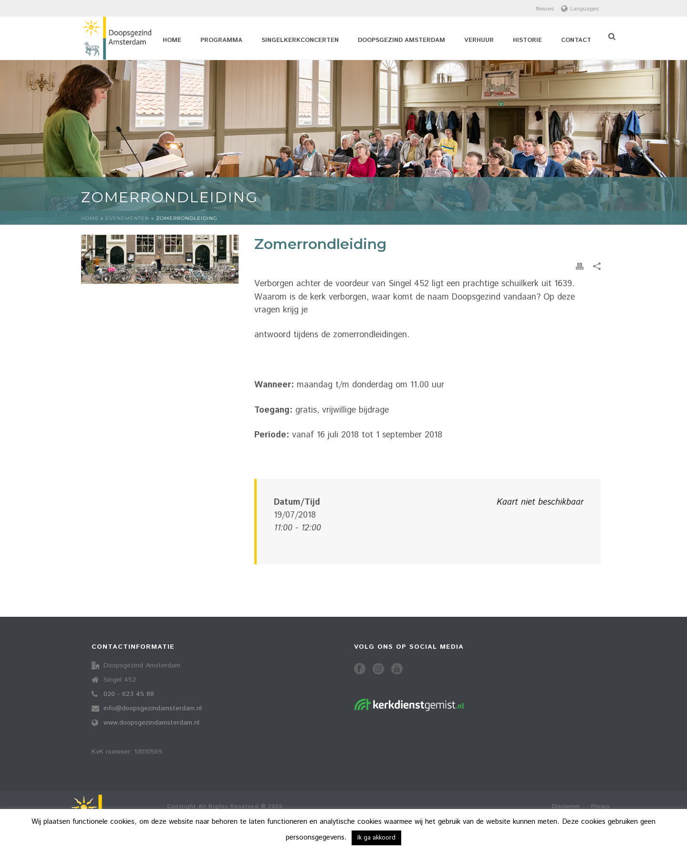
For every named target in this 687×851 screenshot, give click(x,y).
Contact (576, 40)
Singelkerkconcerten (300, 40)
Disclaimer (566, 806)
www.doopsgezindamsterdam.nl (151, 722)
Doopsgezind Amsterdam (401, 40)
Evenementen (127, 218)
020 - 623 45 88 (129, 694)
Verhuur (479, 40)
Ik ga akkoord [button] (376, 837)
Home (172, 40)
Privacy (600, 806)
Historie (527, 40)
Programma (221, 40)
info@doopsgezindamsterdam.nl (153, 708)
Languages (580, 9)
